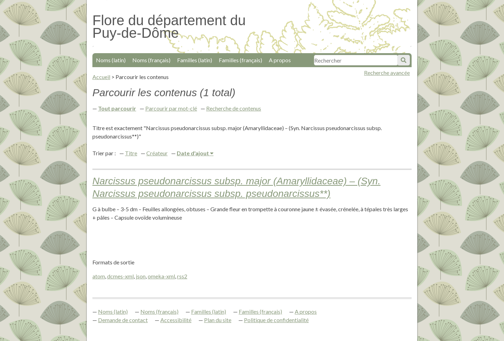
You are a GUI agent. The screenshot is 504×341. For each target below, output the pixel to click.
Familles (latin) (194, 60)
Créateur (157, 153)
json (141, 276)
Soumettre (403, 60)
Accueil (101, 76)
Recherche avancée (387, 72)
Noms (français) (151, 60)
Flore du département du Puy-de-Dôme (169, 27)
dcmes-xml (120, 276)
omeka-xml (161, 276)
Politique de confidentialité (276, 320)
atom (98, 276)
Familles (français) (240, 60)
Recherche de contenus (233, 108)
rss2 (182, 276)
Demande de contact (123, 320)
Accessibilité (175, 320)
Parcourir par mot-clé (171, 108)
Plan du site (217, 320)
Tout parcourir (117, 108)
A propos (280, 60)
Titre (131, 153)
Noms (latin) (111, 60)
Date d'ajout (193, 153)
